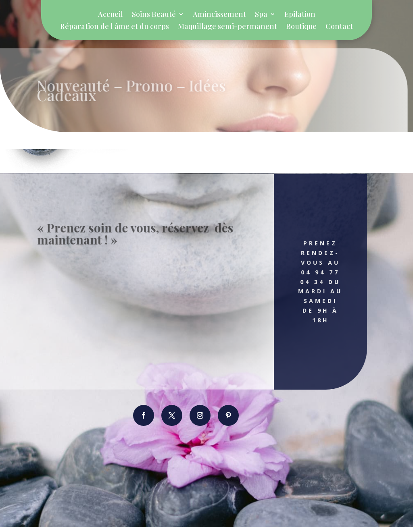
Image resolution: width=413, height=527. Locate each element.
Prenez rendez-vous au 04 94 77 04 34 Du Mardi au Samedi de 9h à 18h (315, 281)
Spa (261, 15)
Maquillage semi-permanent (227, 27)
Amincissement (219, 15)
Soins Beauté (154, 15)
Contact (339, 27)
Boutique (301, 27)
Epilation (299, 15)
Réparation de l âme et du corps (114, 27)
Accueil (110, 15)
